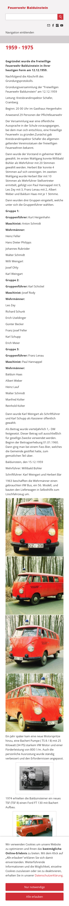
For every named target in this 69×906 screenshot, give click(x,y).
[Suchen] (31, 17)
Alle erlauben (34, 896)
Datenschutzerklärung (49, 875)
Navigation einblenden (20, 32)
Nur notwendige (34, 887)
